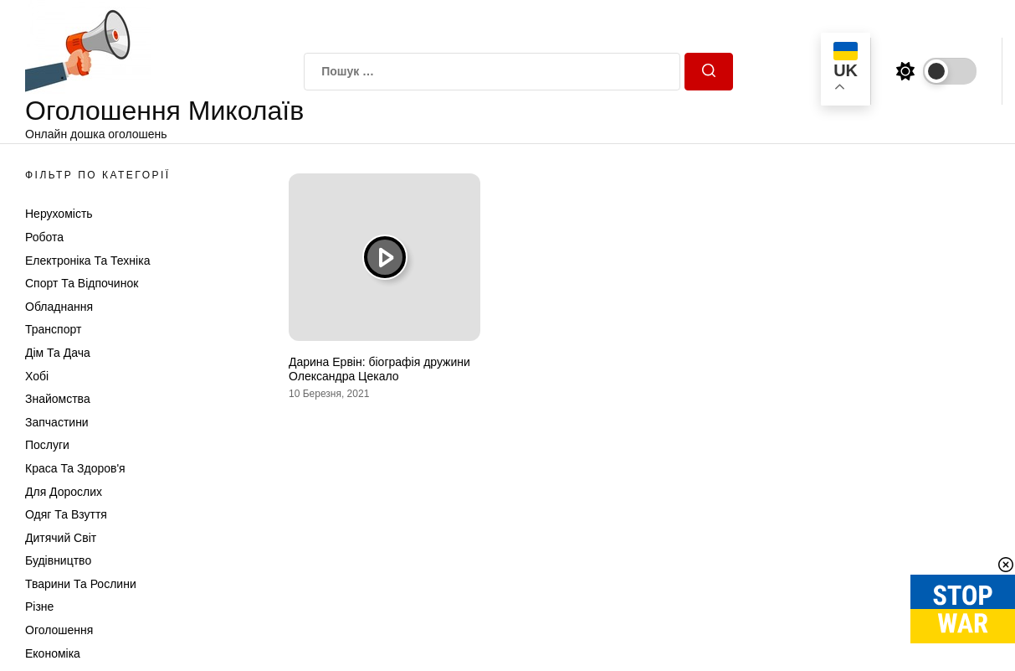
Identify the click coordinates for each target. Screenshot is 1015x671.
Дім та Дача (57, 352)
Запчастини (57, 422)
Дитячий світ (60, 538)
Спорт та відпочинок (81, 283)
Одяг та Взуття (66, 514)
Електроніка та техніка (87, 260)
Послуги (47, 445)
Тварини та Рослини (80, 584)
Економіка (52, 653)
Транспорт (53, 329)
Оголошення (59, 630)
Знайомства (57, 398)
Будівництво (58, 560)
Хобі (37, 376)
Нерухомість (59, 213)
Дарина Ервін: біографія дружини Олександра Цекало (379, 369)
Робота (44, 237)
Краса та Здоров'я (75, 468)
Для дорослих (63, 491)
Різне (39, 606)
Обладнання (59, 306)
